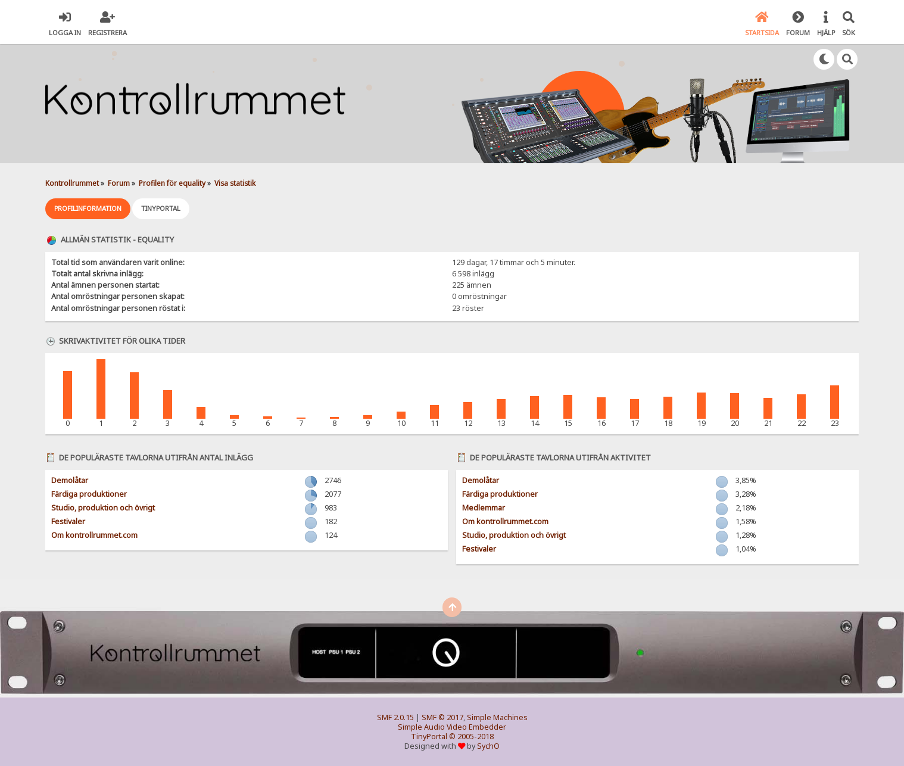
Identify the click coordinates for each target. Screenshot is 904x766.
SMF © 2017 (442, 717)
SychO (488, 746)
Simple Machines (497, 717)
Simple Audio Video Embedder (452, 727)
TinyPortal (429, 736)
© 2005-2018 (471, 736)
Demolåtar (69, 480)
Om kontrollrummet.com (94, 535)
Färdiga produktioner (89, 494)
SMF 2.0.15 (395, 717)
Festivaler (68, 521)
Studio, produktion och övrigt (103, 508)
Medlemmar (483, 508)
